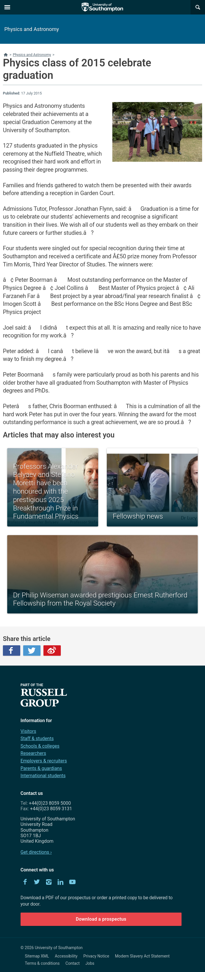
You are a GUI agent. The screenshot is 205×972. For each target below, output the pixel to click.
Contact (72, 963)
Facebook (11, 650)
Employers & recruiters (44, 761)
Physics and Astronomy (31, 29)
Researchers (33, 753)
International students (43, 775)
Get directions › (36, 852)
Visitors (28, 731)
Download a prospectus (101, 919)
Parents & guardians (41, 768)
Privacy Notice (96, 956)
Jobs (89, 963)
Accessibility (66, 956)
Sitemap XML (37, 956)
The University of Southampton (102, 7)
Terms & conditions (42, 963)
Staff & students (37, 738)
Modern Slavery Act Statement (142, 956)
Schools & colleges (40, 746)
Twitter (32, 650)
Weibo (52, 650)
